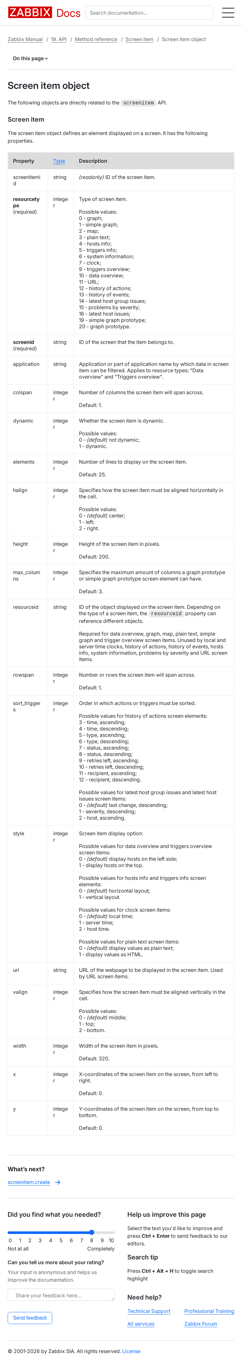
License (131, 1350)
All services (140, 1323)
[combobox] (151, 13)
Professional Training (209, 1310)
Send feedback (30, 1317)
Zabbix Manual (25, 39)
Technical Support (148, 1310)
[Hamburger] (228, 13)
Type (59, 160)
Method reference (96, 39)
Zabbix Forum (200, 1323)
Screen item (139, 39)
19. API (59, 39)
